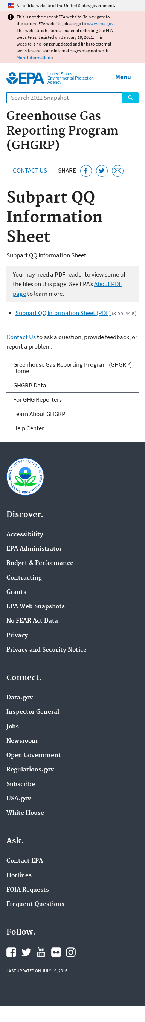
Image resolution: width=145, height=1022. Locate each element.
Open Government (33, 755)
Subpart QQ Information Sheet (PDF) (63, 313)
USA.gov (18, 799)
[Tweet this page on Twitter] (102, 171)
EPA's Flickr (56, 952)
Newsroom (22, 741)
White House (25, 813)
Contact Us (30, 170)
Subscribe (20, 784)
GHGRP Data (29, 385)
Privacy (17, 635)
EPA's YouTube (41, 952)
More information (33, 57)
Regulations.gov (30, 769)
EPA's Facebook (11, 952)
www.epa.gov (100, 23)
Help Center (28, 428)
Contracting (24, 578)
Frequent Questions (35, 904)
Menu (123, 77)
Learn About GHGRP (39, 414)
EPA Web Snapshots (35, 606)
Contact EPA (24, 861)
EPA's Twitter (26, 952)
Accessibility (24, 534)
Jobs (12, 727)
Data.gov (19, 698)
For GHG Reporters (37, 399)
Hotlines (19, 875)
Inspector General (32, 712)
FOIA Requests (27, 890)
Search (130, 97)
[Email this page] (118, 171)
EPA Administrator (34, 549)
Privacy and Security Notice (46, 650)
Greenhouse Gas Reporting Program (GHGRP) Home (72, 367)
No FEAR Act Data (32, 621)
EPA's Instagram (71, 952)
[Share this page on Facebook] (86, 171)
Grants (16, 592)
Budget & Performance (39, 563)
